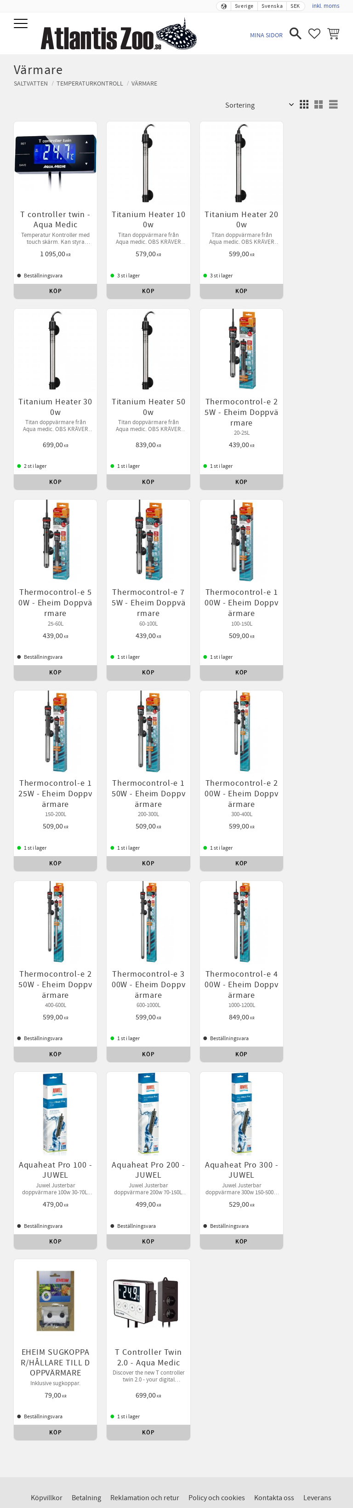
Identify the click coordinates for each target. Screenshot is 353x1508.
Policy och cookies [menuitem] (216, 1079)
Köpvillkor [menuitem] (47, 1079)
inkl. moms (325, 6)
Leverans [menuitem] (317, 1079)
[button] (22, 24)
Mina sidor (266, 35)
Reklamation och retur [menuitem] (144, 1079)
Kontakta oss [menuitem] (274, 1079)
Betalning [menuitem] (86, 1079)
